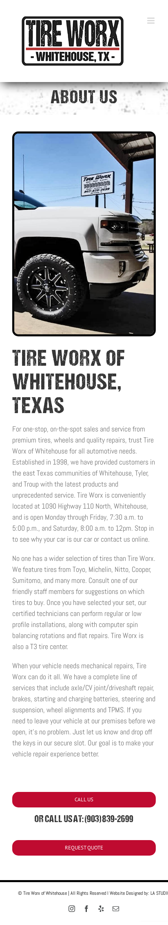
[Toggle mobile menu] (151, 20)
